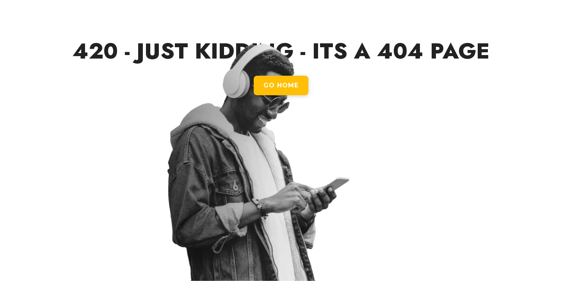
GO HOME (281, 85)
